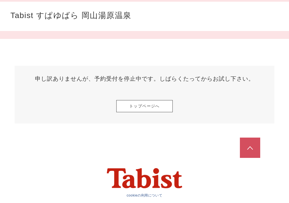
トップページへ (144, 106)
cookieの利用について (145, 195)
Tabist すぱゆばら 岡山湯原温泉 (70, 15)
